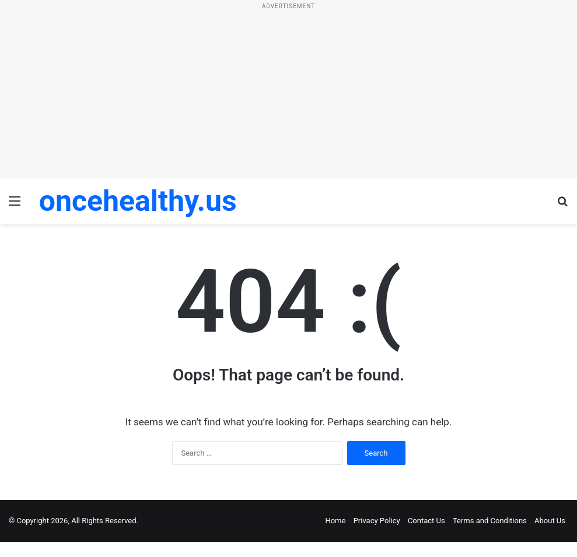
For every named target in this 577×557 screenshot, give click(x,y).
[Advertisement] (288, 96)
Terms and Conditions (490, 520)
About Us (549, 520)
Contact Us (426, 520)
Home (335, 520)
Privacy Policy (377, 520)
